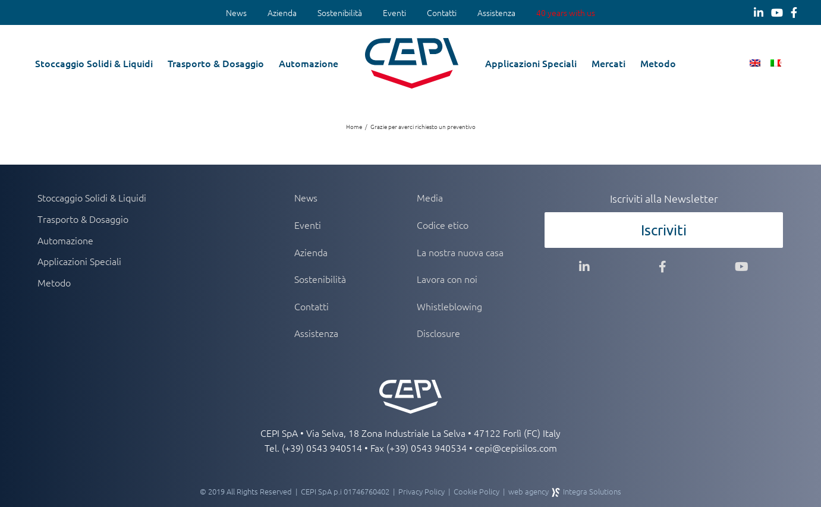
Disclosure (438, 332)
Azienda (282, 12)
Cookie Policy (476, 491)
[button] (783, 62)
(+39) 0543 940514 (322, 447)
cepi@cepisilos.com (516, 447)
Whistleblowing (449, 306)
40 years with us (565, 12)
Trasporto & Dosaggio (82, 218)
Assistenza (496, 12)
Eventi (394, 12)
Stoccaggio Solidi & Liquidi (91, 197)
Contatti (442, 12)
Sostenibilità (339, 12)
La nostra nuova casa (460, 252)
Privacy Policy (421, 491)
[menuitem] (236, 13)
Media (430, 197)
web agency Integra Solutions (564, 491)
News (236, 12)
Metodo (54, 282)
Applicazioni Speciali (79, 260)
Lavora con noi (447, 278)
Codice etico (442, 224)
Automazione (65, 240)
